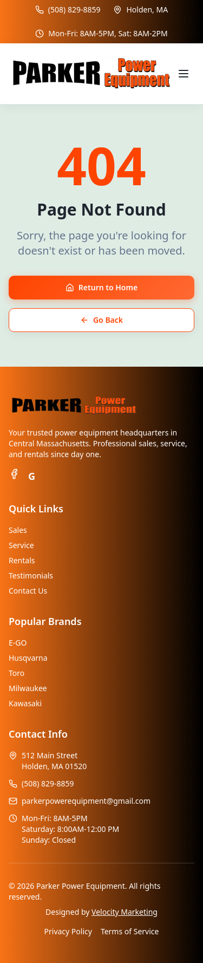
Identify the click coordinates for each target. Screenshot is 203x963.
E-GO (18, 642)
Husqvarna (28, 658)
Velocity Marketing (124, 912)
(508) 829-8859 (74, 9)
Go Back (101, 320)
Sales (18, 530)
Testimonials (31, 575)
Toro (16, 673)
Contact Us (28, 590)
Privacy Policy (68, 931)
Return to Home (101, 287)
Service (21, 545)
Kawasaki (25, 703)
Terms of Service (130, 931)
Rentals (22, 560)
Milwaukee (28, 688)
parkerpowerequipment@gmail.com (86, 801)
